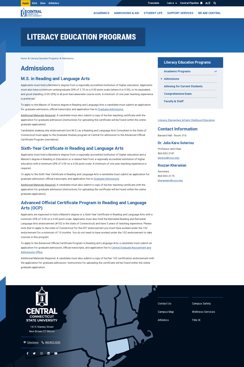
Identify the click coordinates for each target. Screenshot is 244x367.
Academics (101, 13)
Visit (34, 3)
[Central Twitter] (34, 353)
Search (215, 3)
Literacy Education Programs (187, 62)
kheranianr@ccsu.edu (170, 180)
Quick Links (220, 3)
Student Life (153, 13)
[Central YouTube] (55, 353)
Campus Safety (201, 303)
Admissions (171, 78)
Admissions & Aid (126, 13)
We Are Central (209, 13)
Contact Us (164, 303)
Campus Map (166, 312)
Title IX (196, 320)
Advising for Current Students (183, 86)
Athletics (54, 3)
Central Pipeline (189, 3)
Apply (25, 3)
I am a (170, 3)
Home (24, 58)
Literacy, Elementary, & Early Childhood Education (186, 120)
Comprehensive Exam (178, 93)
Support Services (180, 13)
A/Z (207, 3)
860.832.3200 (52, 342)
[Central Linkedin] (48, 353)
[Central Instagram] (41, 353)
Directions (32, 342)
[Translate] (154, 3)
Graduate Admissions (110, 109)
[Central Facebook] (27, 353)
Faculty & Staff (173, 101)
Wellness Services (203, 312)
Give (42, 3)
